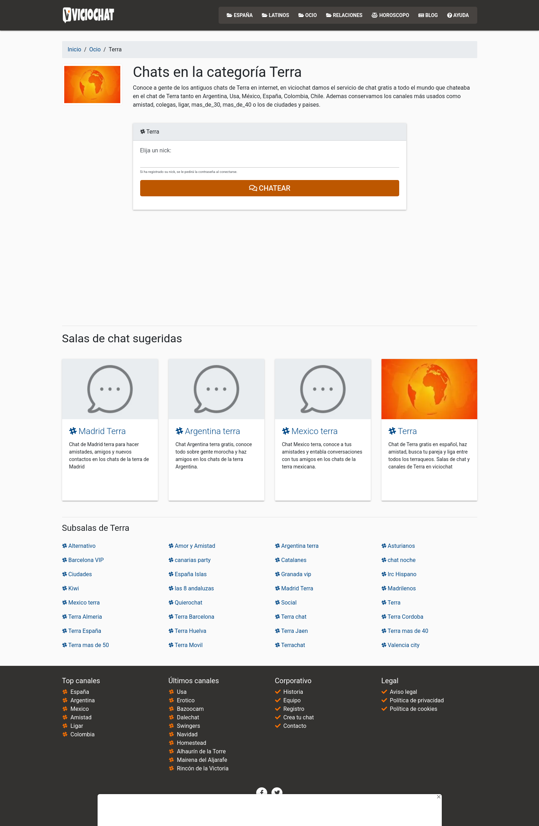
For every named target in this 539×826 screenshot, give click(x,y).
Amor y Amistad (192, 546)
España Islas (188, 574)
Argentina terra (208, 431)
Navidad (187, 734)
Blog (428, 15)
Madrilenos (398, 588)
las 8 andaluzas (191, 588)
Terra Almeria (82, 616)
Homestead (192, 743)
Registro (294, 709)
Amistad (81, 717)
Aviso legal (403, 692)
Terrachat (290, 645)
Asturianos (398, 546)
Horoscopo (390, 15)
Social (286, 602)
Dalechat (188, 717)
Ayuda (458, 15)
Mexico (80, 709)
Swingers (188, 726)
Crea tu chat (299, 717)
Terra (403, 431)
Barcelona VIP (83, 560)
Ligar (77, 726)
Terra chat (291, 616)
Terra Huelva (188, 631)
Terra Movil (186, 645)
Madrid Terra (97, 431)
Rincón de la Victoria (203, 768)
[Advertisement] (269, 268)
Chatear (269, 188)
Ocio (307, 15)
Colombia (83, 734)
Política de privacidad (417, 700)
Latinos (275, 15)
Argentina (83, 700)
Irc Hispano (399, 574)
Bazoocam (190, 709)
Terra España (81, 631)
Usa (182, 692)
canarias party (190, 560)
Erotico (186, 700)
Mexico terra (310, 431)
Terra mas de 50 (85, 645)
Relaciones (344, 15)
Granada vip (293, 574)
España (240, 15)
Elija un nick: (155, 150)
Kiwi (70, 588)
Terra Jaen (291, 631)
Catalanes (291, 560)
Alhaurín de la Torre (201, 751)
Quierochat (186, 602)
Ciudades (77, 574)
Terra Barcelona (191, 616)
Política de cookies (414, 709)
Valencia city (400, 645)
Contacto (295, 726)
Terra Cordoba (402, 616)
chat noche (398, 560)
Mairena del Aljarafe (202, 760)
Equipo (292, 700)
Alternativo (79, 546)
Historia (293, 692)
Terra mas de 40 (405, 631)
